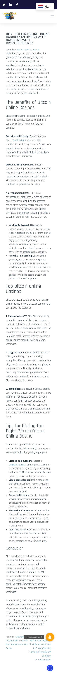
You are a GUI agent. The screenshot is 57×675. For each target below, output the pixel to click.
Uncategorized (22, 636)
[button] (52, 16)
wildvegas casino (17, 464)
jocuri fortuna (19, 140)
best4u (36, 49)
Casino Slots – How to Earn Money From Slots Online (17, 644)
